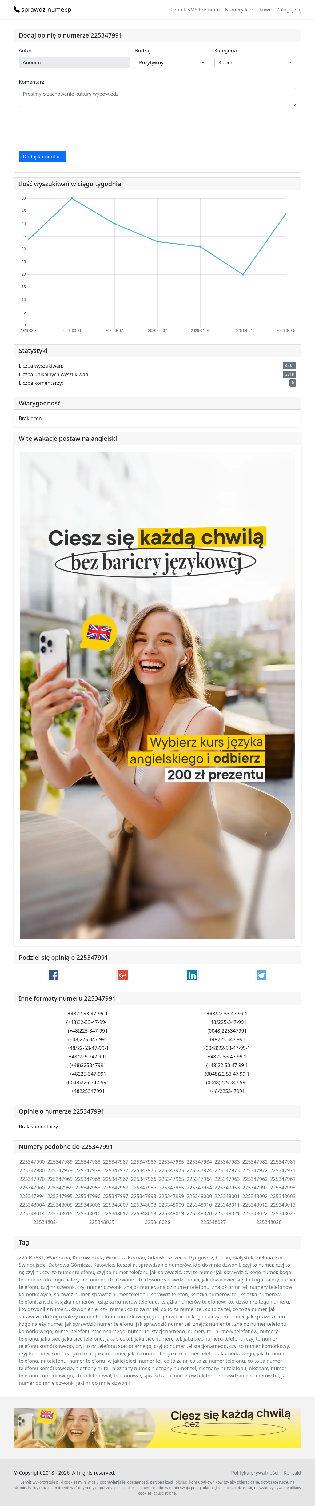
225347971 (282, 1170)
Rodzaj (142, 50)
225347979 (60, 1170)
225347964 (199, 1179)
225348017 (115, 1213)
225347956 (143, 1187)
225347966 (143, 1179)
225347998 (143, 1196)
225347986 (143, 1161)
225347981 (282, 1161)
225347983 (227, 1161)
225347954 (199, 1187)
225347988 (87, 1161)
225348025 (101, 1222)
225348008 (143, 1204)
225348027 (213, 1222)
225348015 (60, 1213)
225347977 (115, 1170)
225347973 (227, 1170)
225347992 (255, 1187)
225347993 (282, 1187)
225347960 (32, 1187)
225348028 (268, 1222)
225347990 (32, 1161)
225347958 (87, 1187)
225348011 (227, 1204)
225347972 (255, 1170)
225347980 (32, 1170)
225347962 (255, 1179)
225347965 (171, 1179)
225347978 (87, 1170)
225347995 (60, 1196)
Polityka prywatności (254, 1472)
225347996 (87, 1196)
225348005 (60, 1204)
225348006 (87, 1204)
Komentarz (31, 81)
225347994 (32, 1196)
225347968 (87, 1179)
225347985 (171, 1161)
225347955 (171, 1187)
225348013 (282, 1204)
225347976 (143, 1170)
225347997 (115, 1196)
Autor (25, 50)
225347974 (199, 1170)
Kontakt (292, 1472)
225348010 (199, 1204)
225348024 (45, 1222)
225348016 (87, 1213)
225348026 (157, 1222)
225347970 (32, 1179)
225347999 (171, 1196)
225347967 (115, 1179)
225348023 (282, 1213)
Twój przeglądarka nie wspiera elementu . (157, 1428)
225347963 (227, 1179)
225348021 (227, 1213)
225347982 (255, 1161)
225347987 (115, 1161)
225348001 (227, 1196)
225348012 (255, 1204)
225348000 (199, 1196)
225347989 (60, 1161)
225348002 (255, 1196)
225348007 (115, 1204)
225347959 (60, 1187)
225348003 (282, 1196)
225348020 (199, 1213)
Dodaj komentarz (42, 156)
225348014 (32, 1213)
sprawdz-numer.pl (43, 9)
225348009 (171, 1204)
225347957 (115, 1187)
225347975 (171, 1170)
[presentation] (65, 129)
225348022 (255, 1213)
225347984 (199, 1161)
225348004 (32, 1204)
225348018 (143, 1213)
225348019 (171, 1213)
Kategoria (225, 50)
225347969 (60, 1179)
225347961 (282, 1179)
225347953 (227, 1187)
